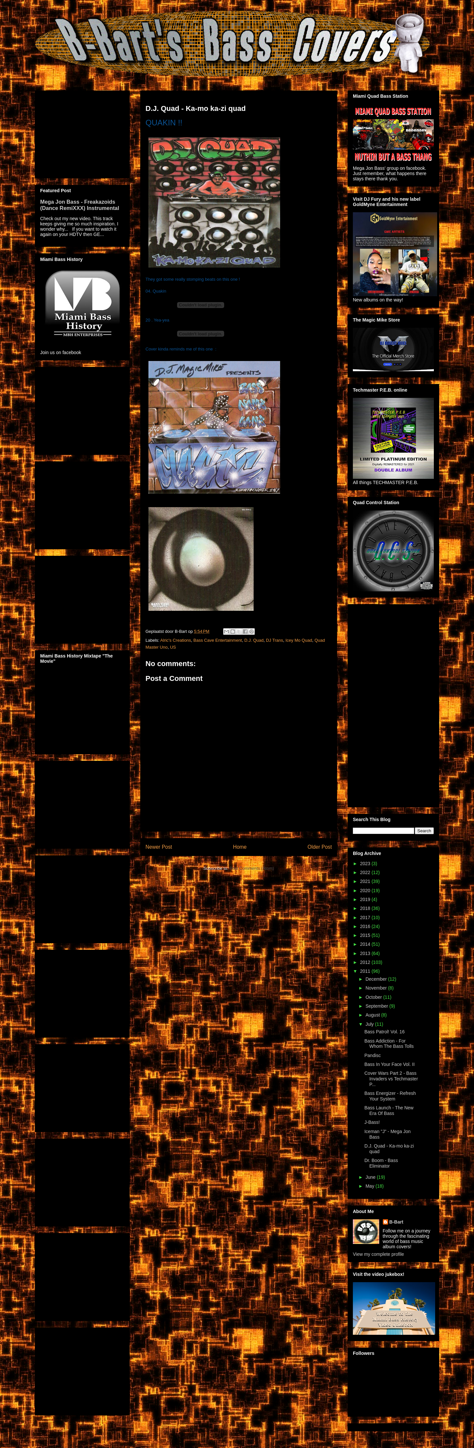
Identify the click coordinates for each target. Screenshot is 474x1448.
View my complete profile (378, 1254)
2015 (366, 935)
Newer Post (158, 847)
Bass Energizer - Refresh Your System (390, 1096)
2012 (366, 962)
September (377, 1006)
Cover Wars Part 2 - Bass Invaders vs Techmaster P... (391, 1079)
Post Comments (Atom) (251, 868)
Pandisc (372, 1055)
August (373, 1015)
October (374, 997)
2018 (366, 908)
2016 (366, 926)
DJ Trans (274, 640)
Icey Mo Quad (298, 640)
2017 (366, 917)
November (376, 988)
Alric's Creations (175, 640)
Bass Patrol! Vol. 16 (384, 1031)
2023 (366, 863)
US (173, 647)
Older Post (319, 847)
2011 (366, 971)
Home (240, 847)
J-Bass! (372, 1122)
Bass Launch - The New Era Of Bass (388, 1110)
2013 (366, 953)
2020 (366, 890)
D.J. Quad (254, 640)
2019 (366, 899)
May (370, 1186)
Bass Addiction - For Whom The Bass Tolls (389, 1043)
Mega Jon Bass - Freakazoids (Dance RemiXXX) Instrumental (79, 205)
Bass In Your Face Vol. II (389, 1064)
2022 (366, 872)
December (376, 979)
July (370, 1024)
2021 (366, 881)
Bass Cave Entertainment (218, 640)
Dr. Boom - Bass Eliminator (381, 1163)
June (371, 1177)
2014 (366, 944)
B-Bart (396, 1222)
